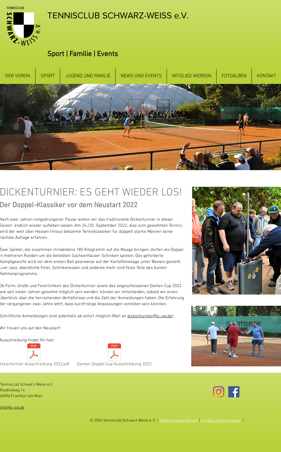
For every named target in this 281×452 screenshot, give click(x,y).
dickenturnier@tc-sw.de (149, 316)
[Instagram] (218, 391)
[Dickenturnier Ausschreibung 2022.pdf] (33, 356)
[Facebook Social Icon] (233, 391)
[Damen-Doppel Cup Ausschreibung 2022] (114, 356)
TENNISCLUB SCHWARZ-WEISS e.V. (118, 15)
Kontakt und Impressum (221, 420)
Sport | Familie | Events (82, 54)
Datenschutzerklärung (179, 420)
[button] (17, 76)
